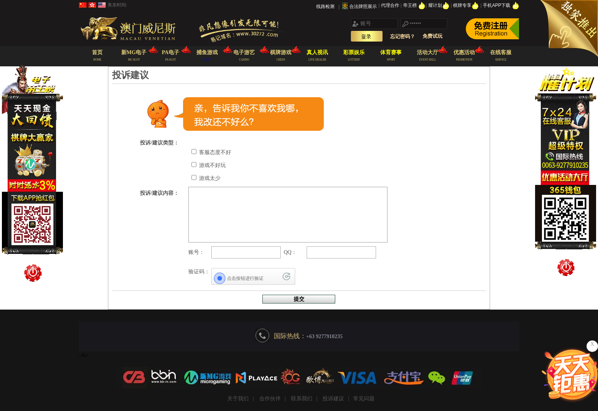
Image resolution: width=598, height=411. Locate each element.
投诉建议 (333, 398)
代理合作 (390, 5)
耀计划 (439, 5)
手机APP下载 (501, 5)
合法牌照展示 (363, 6)
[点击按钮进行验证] (253, 278)
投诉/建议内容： (159, 193)
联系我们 (301, 398)
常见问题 (364, 398)
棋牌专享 (466, 5)
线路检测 (325, 6)
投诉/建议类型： (159, 143)
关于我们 (238, 398)
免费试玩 (432, 36)
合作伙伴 (270, 398)
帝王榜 (414, 5)
